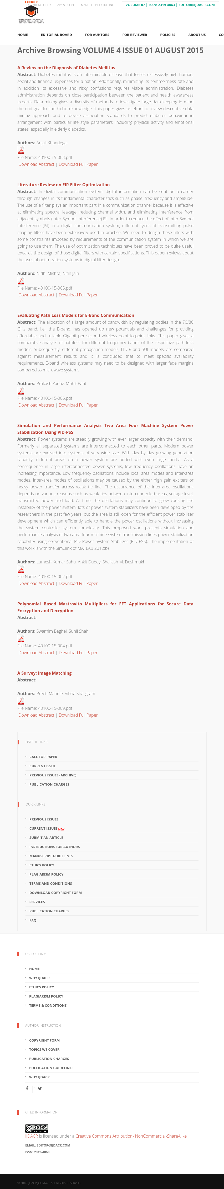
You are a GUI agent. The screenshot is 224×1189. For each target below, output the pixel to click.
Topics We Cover (44, 1049)
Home (22, 34)
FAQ (32, 920)
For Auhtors (97, 34)
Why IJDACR (39, 977)
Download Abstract (36, 164)
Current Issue (42, 766)
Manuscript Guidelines (98, 5)
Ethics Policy (41, 865)
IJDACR (31, 1136)
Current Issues (46, 828)
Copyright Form (44, 1040)
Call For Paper (43, 756)
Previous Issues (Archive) (52, 775)
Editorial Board (56, 34)
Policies (167, 34)
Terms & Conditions (48, 1005)
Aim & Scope (66, 5)
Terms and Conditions (50, 883)
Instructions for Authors (54, 846)
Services (37, 901)
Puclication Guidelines (51, 1067)
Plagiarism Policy (38, 5)
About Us (197, 34)
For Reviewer (135, 34)
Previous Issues (43, 819)
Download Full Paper (78, 164)
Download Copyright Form (55, 892)
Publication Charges (49, 784)
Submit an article (46, 837)
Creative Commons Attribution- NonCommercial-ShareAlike (131, 1136)
